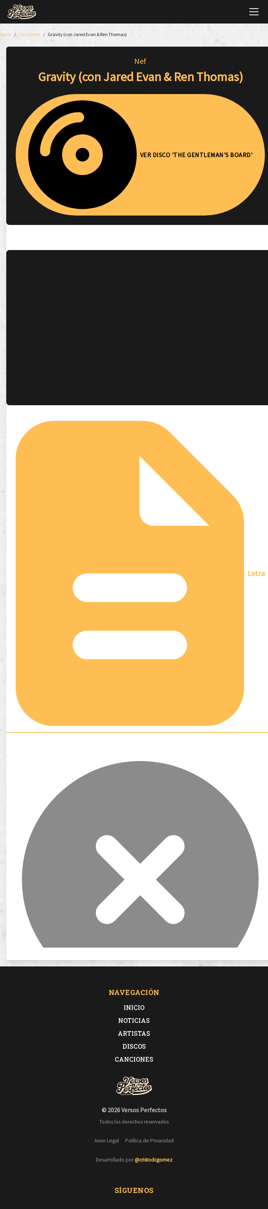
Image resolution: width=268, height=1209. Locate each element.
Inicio (134, 1007)
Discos (134, 1046)
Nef (140, 61)
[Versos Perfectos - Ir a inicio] (22, 11)
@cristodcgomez (154, 1159)
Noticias (134, 1020)
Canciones (134, 1059)
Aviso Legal (106, 1140)
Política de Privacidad (149, 1140)
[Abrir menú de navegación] (254, 11)
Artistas (134, 1033)
